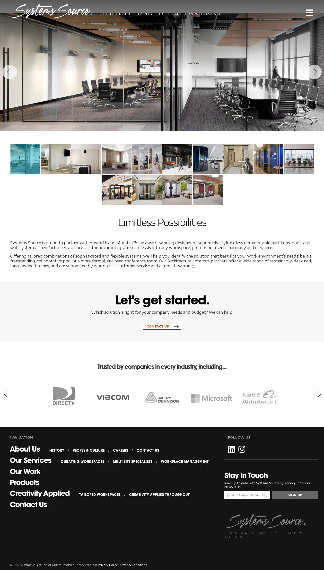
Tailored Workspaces (100, 494)
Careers (120, 450)
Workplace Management (185, 461)
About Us (25, 449)
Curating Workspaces (82, 461)
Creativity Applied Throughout (159, 494)
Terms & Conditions (133, 564)
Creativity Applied (40, 493)
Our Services (30, 460)
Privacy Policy (108, 564)
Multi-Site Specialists (132, 461)
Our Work (25, 471)
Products (24, 482)
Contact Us (158, 326)
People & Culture (89, 450)
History (56, 450)
